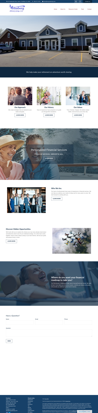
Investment (30, 401)
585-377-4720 (36, 1)
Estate (29, 402)
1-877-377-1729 (14, 401)
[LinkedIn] (76, 1)
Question (8, 328)
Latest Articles (31, 410)
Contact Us (87, 1)
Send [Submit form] (9, 341)
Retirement (30, 399)
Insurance (30, 404)
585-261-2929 (13, 403)
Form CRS (47, 398)
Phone (66, 319)
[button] (55, 9)
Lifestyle (30, 409)
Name (7, 319)
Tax (28, 406)
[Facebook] (80, 1)
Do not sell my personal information (69, 411)
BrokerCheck (68, 401)
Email (36, 319)
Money (29, 407)
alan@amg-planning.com (48, 1)
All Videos (30, 412)
